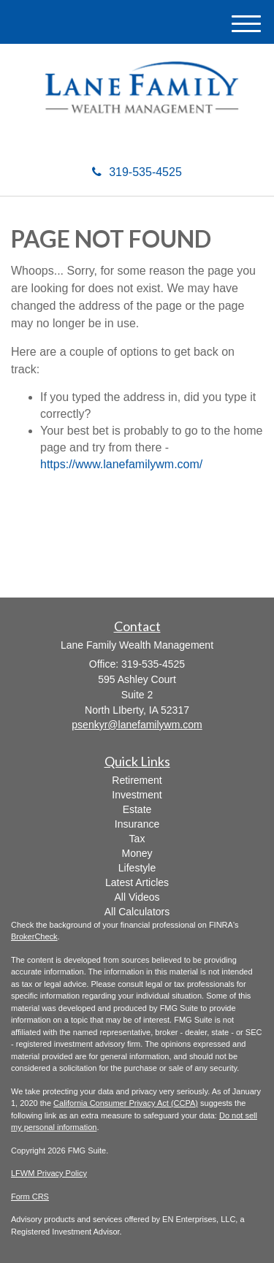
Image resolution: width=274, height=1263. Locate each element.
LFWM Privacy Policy (49, 1173)
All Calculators (137, 911)
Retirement (136, 780)
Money (136, 853)
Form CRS (30, 1196)
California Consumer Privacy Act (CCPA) (125, 1103)
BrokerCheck (34, 936)
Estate (137, 809)
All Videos (136, 897)
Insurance (137, 824)
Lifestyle (137, 868)
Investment (136, 795)
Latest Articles (137, 882)
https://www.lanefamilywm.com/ (121, 464)
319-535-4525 (137, 172)
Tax (137, 838)
